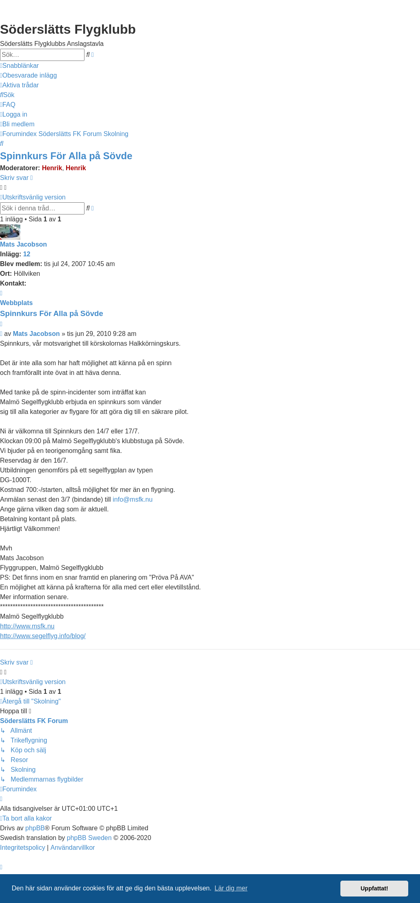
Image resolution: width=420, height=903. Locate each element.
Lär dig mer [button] (230, 888)
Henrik (52, 168)
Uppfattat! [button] (374, 888)
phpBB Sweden (89, 837)
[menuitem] (28, 75)
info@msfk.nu (133, 499)
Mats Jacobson (23, 244)
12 (26, 254)
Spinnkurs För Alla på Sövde (66, 155)
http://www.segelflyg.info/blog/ (43, 635)
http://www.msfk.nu (27, 626)
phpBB (35, 828)
